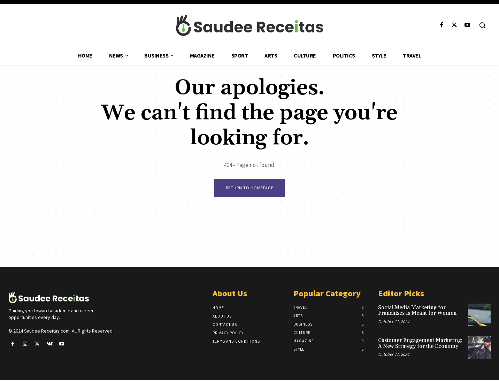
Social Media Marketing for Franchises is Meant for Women (417, 311)
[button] (482, 25)
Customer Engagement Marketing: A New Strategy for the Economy (420, 344)
